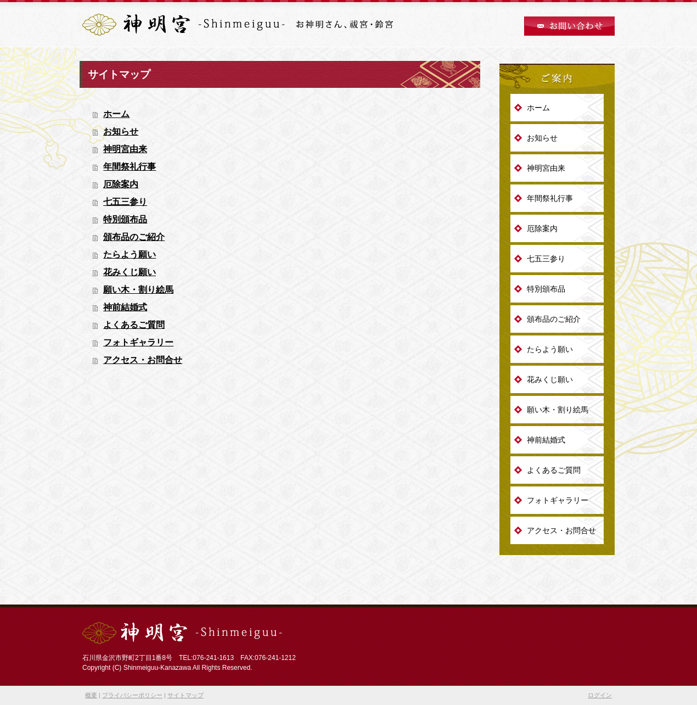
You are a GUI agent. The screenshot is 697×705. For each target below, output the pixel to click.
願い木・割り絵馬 (138, 289)
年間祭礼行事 (129, 166)
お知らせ (120, 131)
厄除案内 (120, 184)
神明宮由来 (125, 149)
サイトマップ (185, 695)
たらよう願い (129, 254)
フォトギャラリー (138, 342)
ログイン (600, 695)
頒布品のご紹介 (134, 237)
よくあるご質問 (134, 324)
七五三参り (125, 201)
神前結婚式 (125, 307)
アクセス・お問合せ (142, 360)
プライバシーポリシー (132, 695)
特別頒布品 (125, 219)
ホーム (116, 114)
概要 (91, 695)
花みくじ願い (129, 272)
